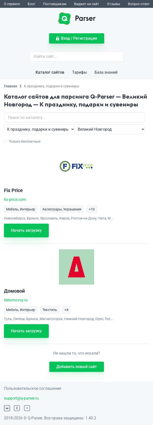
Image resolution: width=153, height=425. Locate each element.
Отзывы (113, 4)
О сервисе (12, 4)
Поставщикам (54, 4)
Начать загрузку (26, 230)
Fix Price (13, 190)
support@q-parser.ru (21, 398)
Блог (31, 4)
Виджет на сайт (86, 4)
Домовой (14, 291)
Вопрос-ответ (139, 4)
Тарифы (79, 72)
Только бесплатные (22, 141)
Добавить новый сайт (76, 366)
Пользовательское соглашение (32, 388)
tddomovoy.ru (16, 300)
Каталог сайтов (50, 72)
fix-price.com (15, 199)
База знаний (106, 72)
